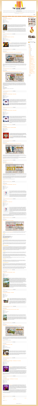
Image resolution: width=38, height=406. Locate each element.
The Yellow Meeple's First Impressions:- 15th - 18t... (31, 63)
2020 (29, 46)
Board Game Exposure (5, 141)
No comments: (11, 68)
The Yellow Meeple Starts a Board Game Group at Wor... (31, 59)
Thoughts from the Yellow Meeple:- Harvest (9, 272)
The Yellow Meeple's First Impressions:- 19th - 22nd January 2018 (12, 52)
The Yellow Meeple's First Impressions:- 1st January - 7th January (12, 325)
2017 (29, 74)
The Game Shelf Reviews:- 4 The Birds (8, 292)
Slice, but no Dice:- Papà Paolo (7, 18)
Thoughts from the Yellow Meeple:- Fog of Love (9, 184)
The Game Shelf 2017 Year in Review (8, 220)
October (30, 49)
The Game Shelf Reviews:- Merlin (7, 344)
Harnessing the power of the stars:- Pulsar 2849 (9, 110)
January (30, 55)
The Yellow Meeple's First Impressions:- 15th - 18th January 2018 (12, 143)
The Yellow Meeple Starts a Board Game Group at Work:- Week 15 (12, 71)
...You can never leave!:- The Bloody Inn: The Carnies (32, 73)
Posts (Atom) (6, 400)
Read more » (4, 32)
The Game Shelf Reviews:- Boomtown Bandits (9, 127)
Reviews (4, 34)
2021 (29, 45)
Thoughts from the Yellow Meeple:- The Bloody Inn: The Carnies (12, 360)
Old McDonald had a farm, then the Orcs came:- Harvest (11, 309)
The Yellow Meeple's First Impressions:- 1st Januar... (31, 70)
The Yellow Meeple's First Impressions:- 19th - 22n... (31, 58)
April (29, 53)
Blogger (21, 403)
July (29, 51)
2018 (29, 47)
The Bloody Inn (10, 366)
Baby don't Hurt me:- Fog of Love (7, 201)
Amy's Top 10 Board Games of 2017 (32, 64)
